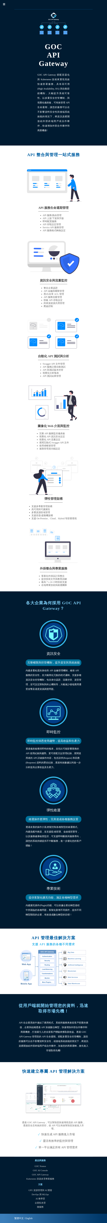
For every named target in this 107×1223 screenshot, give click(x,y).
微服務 (40, 1207)
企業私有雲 (40, 1203)
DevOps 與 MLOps (40, 1194)
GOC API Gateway (40, 1174)
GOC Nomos (40, 1166)
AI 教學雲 (40, 1199)
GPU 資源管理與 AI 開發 (40, 1190)
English (28, 1218)
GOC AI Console (40, 1170)
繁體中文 (19, 1218)
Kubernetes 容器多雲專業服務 (40, 1179)
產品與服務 (40, 1160)
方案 (40, 1184)
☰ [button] (4, 4)
